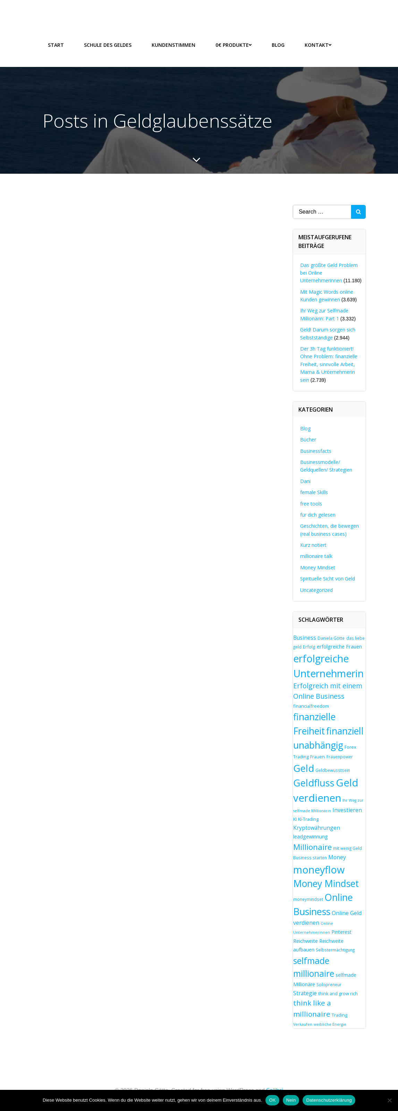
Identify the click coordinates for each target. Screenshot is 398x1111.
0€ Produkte (233, 45)
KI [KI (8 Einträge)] (295, 819)
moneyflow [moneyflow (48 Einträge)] (319, 869)
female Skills (314, 492)
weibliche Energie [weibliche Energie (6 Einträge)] (330, 1024)
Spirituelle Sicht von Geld (327, 578)
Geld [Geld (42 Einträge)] (303, 768)
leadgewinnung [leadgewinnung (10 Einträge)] (310, 836)
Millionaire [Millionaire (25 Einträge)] (312, 847)
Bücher (308, 439)
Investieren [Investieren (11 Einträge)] (347, 810)
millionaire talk (316, 556)
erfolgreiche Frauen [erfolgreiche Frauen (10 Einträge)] (339, 646)
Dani (305, 481)
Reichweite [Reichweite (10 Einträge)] (305, 940)
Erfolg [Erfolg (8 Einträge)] (309, 647)
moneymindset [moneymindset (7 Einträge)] (308, 899)
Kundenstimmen (173, 45)
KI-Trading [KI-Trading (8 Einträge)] (308, 819)
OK (272, 1100)
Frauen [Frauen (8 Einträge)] (317, 756)
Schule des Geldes (108, 45)
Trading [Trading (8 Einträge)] (339, 1015)
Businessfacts (315, 451)
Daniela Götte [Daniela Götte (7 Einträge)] (331, 638)
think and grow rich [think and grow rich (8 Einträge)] (338, 993)
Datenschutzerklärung (329, 1100)
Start (56, 45)
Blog (278, 45)
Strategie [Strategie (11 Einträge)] (305, 993)
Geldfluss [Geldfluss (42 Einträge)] (314, 782)
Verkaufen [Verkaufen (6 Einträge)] (302, 1024)
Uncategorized (316, 590)
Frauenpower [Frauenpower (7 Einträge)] (340, 756)
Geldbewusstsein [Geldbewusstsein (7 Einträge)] (332, 770)
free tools (311, 503)
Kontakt (318, 45)
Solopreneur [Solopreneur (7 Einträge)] (328, 984)
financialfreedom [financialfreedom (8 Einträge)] (311, 706)
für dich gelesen (318, 514)
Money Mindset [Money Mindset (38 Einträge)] (326, 883)
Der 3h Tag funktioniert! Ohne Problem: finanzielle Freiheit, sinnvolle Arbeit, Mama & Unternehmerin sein (328, 364)
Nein (291, 1100)
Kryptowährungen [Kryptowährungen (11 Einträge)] (316, 828)
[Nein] (389, 1100)
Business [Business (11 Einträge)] (304, 637)
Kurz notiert (313, 545)
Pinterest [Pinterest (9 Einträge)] (341, 932)
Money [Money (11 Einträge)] (337, 857)
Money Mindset (317, 567)
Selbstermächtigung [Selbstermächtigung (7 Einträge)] (335, 950)
